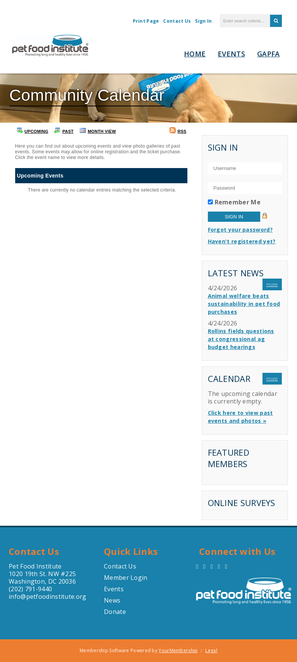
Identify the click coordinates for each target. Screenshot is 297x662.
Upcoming (33, 130)
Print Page (146, 21)
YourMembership (178, 650)
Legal (211, 650)
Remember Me (238, 202)
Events (231, 53)
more (272, 284)
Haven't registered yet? (242, 241)
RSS (178, 130)
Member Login (126, 577)
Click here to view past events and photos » (240, 416)
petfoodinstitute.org (56, 596)
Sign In (203, 21)
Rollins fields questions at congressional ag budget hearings (241, 338)
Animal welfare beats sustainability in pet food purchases (244, 303)
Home (195, 53)
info (14, 596)
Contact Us (177, 21)
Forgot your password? (240, 229)
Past (64, 130)
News (112, 600)
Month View (98, 130)
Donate (115, 611)
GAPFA (268, 53)
